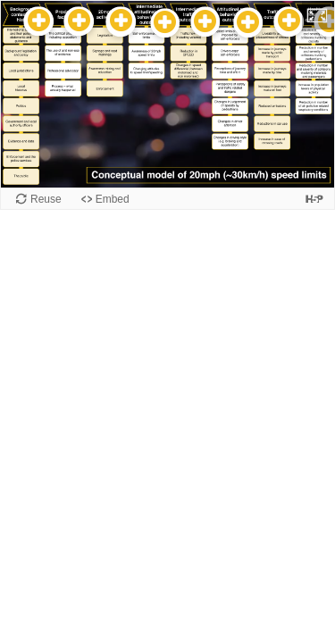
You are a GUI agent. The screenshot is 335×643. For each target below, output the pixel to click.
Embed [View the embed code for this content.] (113, 199)
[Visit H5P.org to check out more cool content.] (314, 198)
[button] (318, 15)
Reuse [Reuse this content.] (46, 199)
